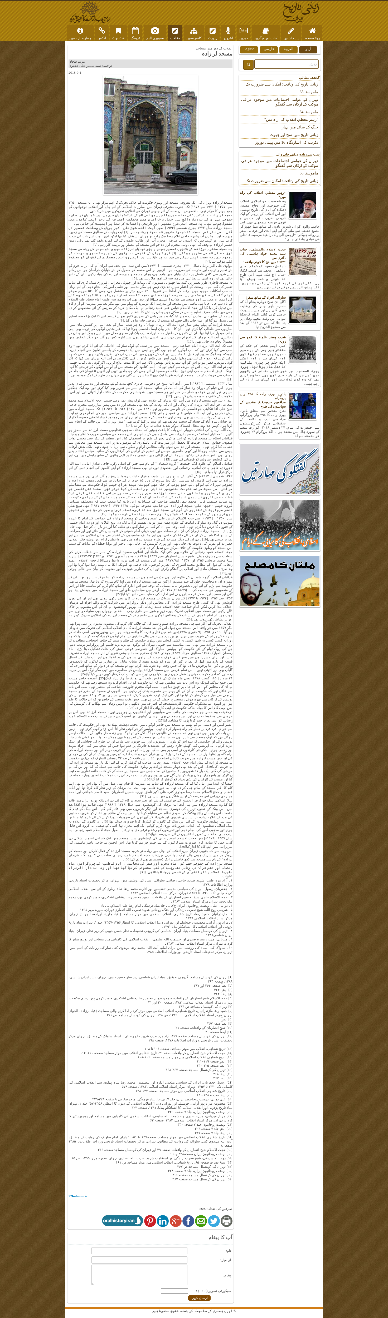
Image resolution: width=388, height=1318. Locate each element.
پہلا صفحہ (312, 33)
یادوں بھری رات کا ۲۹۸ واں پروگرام (279, 400)
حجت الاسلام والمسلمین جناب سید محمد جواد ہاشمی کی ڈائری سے (279, 255)
